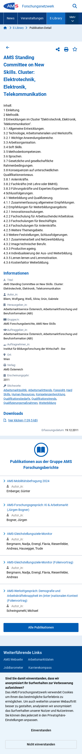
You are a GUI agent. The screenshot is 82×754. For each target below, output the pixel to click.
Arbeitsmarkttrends (40, 390)
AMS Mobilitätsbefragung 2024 (28, 481)
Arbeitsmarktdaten (41, 659)
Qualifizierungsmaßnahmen (20, 402)
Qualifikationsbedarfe (16, 398)
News (10, 18)
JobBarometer (13, 667)
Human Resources (23, 394)
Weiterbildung (47, 402)
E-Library (56, 18)
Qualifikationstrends (43, 398)
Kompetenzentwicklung (50, 394)
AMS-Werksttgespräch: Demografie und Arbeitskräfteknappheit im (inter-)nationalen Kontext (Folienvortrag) (42, 595)
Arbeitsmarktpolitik (15, 390)
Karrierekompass (40, 667)
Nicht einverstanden (41, 744)
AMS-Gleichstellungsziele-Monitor (29, 533)
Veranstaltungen (32, 18)
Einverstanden (41, 730)
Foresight (59, 390)
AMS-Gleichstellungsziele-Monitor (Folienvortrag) (40, 562)
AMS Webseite (13, 659)
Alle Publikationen (41, 627)
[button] (72, 18)
